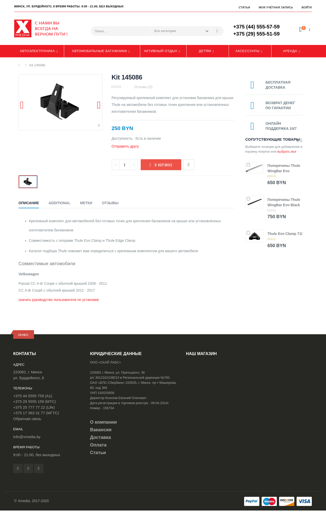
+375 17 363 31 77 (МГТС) (36, 413)
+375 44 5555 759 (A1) (32, 396)
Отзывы (110, 203)
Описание (29, 203)
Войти (307, 7)
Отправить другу (125, 146)
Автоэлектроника (37, 51)
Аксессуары (248, 51)
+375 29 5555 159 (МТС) (34, 401)
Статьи (244, 7)
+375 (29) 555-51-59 (256, 34)
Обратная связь (27, 419)
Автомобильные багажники (99, 51)
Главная (20, 65)
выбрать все (286, 151)
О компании (103, 422)
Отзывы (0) (143, 87)
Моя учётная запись (276, 7)
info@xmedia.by (27, 437)
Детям (205, 51)
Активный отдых (160, 51)
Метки (86, 203)
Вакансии (101, 429)
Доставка (100, 437)
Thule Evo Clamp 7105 (286, 234)
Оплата (98, 445)
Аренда (290, 51)
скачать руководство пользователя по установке (59, 300)
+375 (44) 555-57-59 (256, 26)
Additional (59, 203)
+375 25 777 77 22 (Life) (34, 407)
